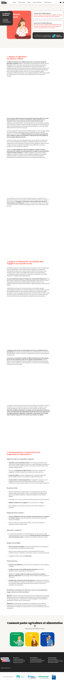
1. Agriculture (5, 19)
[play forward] (53, 639)
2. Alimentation (5, 20)
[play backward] (11, 639)
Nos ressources (33, 657)
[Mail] (60, 2)
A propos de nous (52, 657)
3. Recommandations (6, 21)
